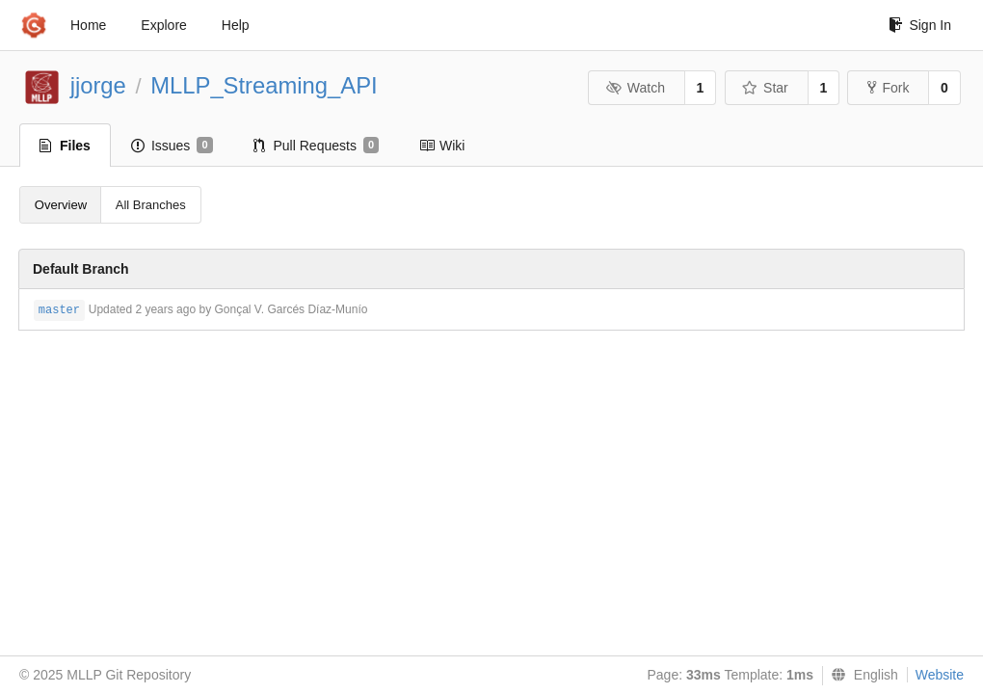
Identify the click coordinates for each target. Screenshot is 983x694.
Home (88, 25)
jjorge (98, 85)
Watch (635, 87)
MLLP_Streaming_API (263, 85)
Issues (172, 145)
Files (65, 145)
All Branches (151, 205)
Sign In (920, 25)
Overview (61, 205)
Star (765, 87)
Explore (163, 25)
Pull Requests (316, 145)
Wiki (442, 145)
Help (236, 25)
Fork (888, 87)
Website (940, 674)
